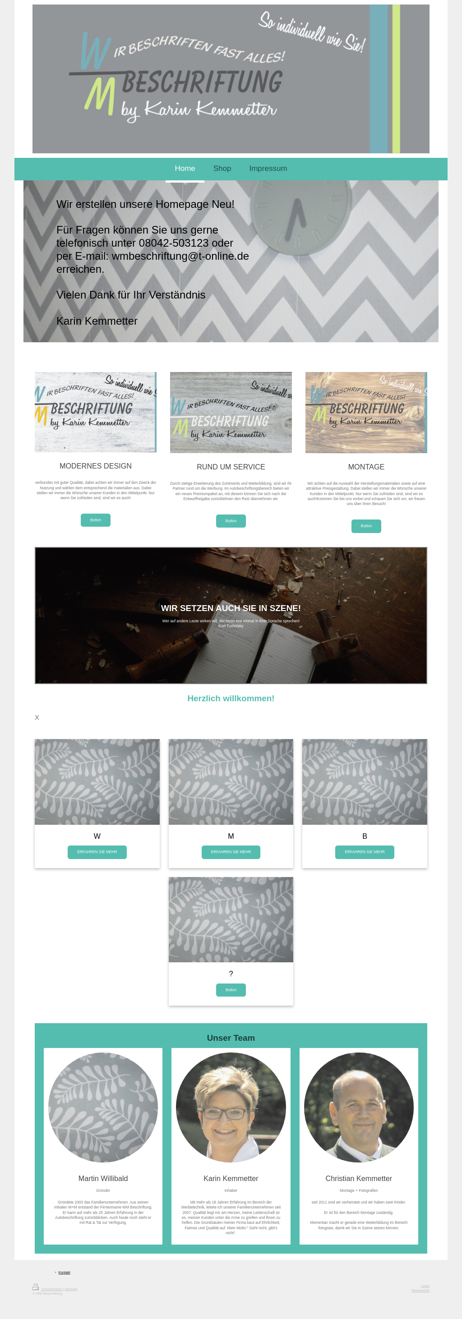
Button (95, 520)
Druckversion (47, 1289)
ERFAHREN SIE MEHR (97, 852)
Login (425, 1286)
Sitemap (71, 1289)
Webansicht (420, 1290)
